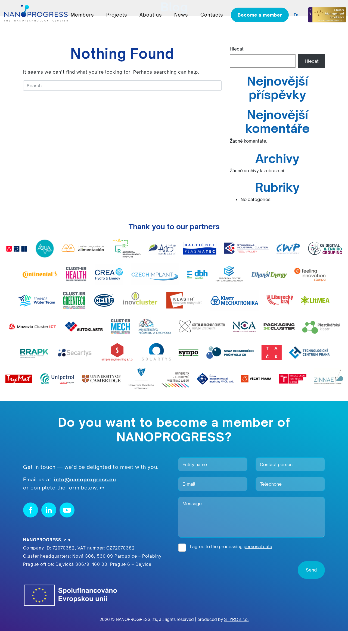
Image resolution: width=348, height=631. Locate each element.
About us (150, 15)
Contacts (211, 15)
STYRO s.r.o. (236, 619)
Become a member (260, 15)
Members (82, 15)
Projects (116, 15)
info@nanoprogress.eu (85, 479)
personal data (258, 546)
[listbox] (297, 15)
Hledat (237, 49)
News (181, 15)
